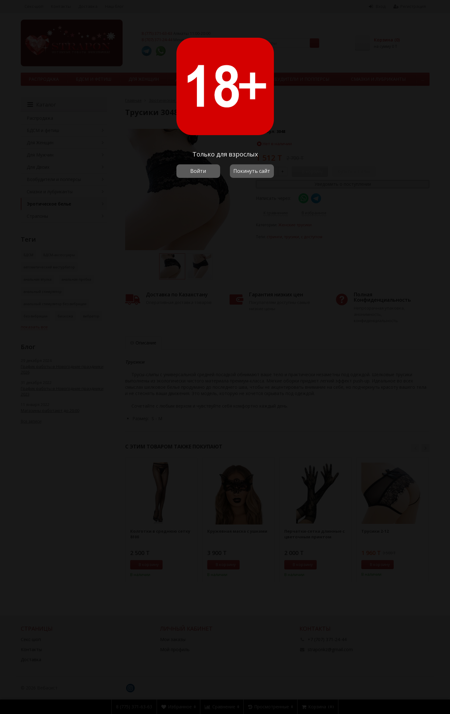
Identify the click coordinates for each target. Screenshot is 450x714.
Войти (198, 171)
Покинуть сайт (251, 171)
